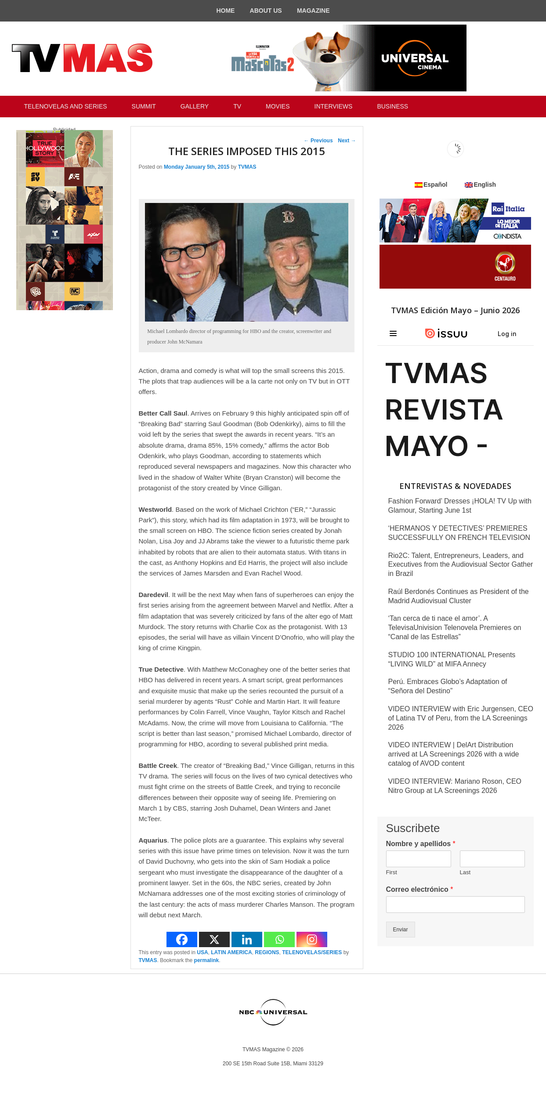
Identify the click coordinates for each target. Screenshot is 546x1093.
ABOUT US (266, 10)
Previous (318, 141)
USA (202, 952)
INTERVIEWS (334, 106)
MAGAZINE (313, 10)
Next (347, 141)
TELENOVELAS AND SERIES (65, 106)
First (391, 872)
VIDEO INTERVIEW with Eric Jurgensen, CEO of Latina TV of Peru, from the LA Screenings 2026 (460, 718)
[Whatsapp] (279, 939)
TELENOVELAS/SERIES (312, 952)
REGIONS (267, 952)
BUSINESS (392, 106)
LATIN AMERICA (231, 952)
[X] (214, 939)
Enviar (400, 930)
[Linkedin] (246, 939)
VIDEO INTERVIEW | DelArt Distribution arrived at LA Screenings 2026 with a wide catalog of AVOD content (453, 754)
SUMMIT (144, 106)
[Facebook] (181, 939)
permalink (206, 960)
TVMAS (247, 167)
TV (237, 106)
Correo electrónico (419, 889)
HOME (225, 10)
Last (465, 872)
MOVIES (277, 106)
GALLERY (195, 106)
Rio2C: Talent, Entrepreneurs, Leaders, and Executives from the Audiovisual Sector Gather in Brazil (460, 565)
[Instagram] (312, 939)
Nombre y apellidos (421, 843)
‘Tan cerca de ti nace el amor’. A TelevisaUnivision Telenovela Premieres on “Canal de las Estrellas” (454, 628)
